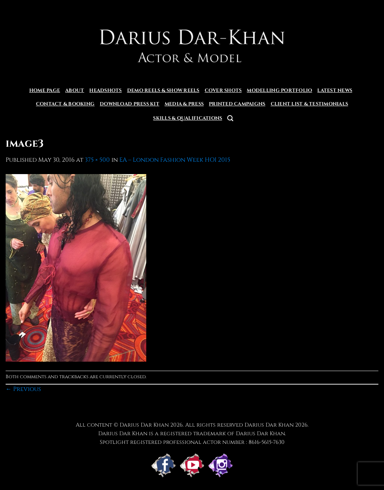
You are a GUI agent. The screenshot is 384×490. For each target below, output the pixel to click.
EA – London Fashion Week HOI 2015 (174, 160)
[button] (230, 118)
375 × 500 (97, 160)
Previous (23, 389)
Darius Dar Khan (269, 424)
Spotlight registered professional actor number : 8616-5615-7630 (192, 442)
